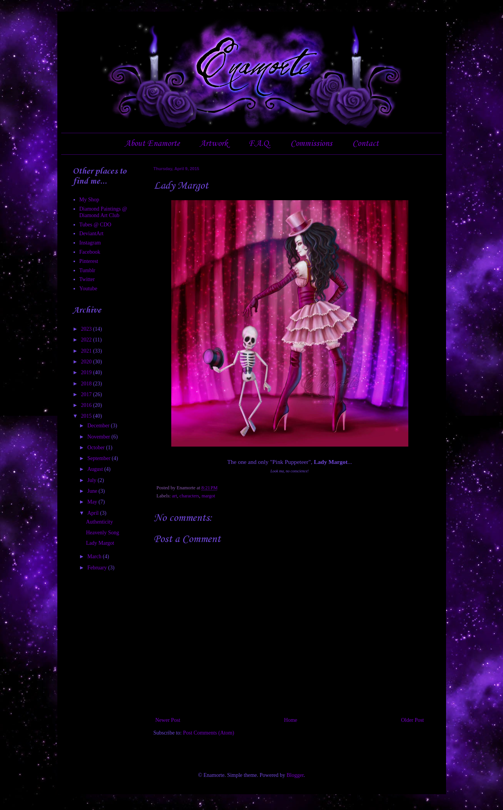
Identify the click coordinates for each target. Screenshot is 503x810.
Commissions (311, 144)
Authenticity (99, 522)
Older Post (412, 720)
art (174, 496)
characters (189, 496)
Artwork (214, 144)
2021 (87, 351)
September (99, 458)
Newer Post (167, 720)
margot (208, 496)
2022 (87, 340)
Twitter (87, 279)
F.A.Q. (259, 144)
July (92, 480)
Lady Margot (100, 543)
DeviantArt (91, 233)
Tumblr (87, 270)
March (95, 556)
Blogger (295, 775)
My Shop (89, 199)
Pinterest (88, 261)
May (93, 502)
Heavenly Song (102, 533)
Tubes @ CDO (95, 225)
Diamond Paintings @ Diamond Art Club (103, 212)
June (93, 491)
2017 (87, 394)
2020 (87, 362)
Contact (366, 144)
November (99, 437)
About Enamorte (152, 144)
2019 (87, 372)
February (97, 568)
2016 (87, 405)
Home (290, 720)
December (99, 425)
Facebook (89, 252)
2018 (87, 384)
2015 (87, 416)
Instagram (90, 243)
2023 (87, 329)
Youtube (88, 288)
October (96, 447)
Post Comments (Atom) (208, 733)
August (95, 469)
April (93, 513)
